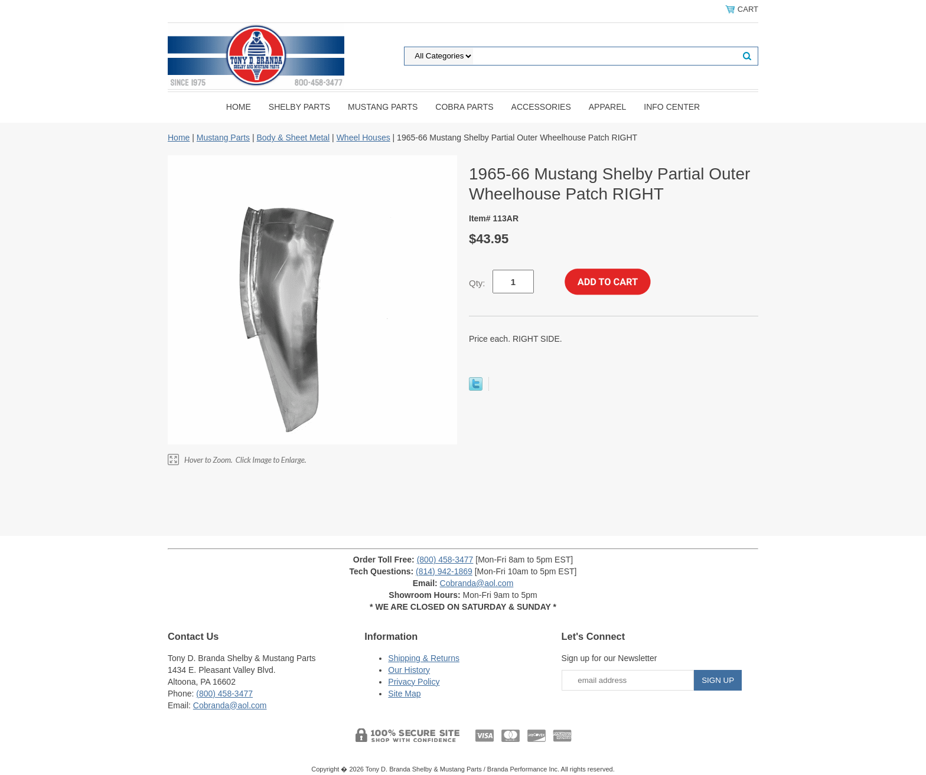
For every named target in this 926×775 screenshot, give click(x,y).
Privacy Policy (413, 681)
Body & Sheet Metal (293, 137)
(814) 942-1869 (444, 571)
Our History (409, 670)
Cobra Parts (464, 107)
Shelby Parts (299, 107)
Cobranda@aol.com (477, 583)
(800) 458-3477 (445, 559)
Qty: (477, 283)
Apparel (608, 107)
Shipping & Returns (423, 658)
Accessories (541, 107)
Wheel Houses (363, 137)
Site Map (404, 693)
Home (238, 107)
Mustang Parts (383, 107)
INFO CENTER (672, 107)
